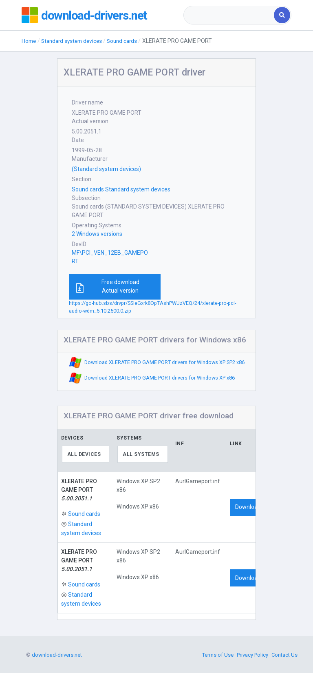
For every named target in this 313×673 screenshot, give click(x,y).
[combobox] (229, 15)
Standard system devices (75, 41)
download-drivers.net (95, 15)
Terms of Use (218, 655)
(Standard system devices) (106, 169)
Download (248, 507)
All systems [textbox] (141, 454)
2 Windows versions (97, 234)
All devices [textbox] (84, 454)
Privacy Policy (252, 655)
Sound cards (128, 41)
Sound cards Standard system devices (121, 189)
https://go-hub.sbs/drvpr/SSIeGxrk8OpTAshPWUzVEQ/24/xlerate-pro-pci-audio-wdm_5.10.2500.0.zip (152, 307)
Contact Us (284, 655)
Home (29, 41)
